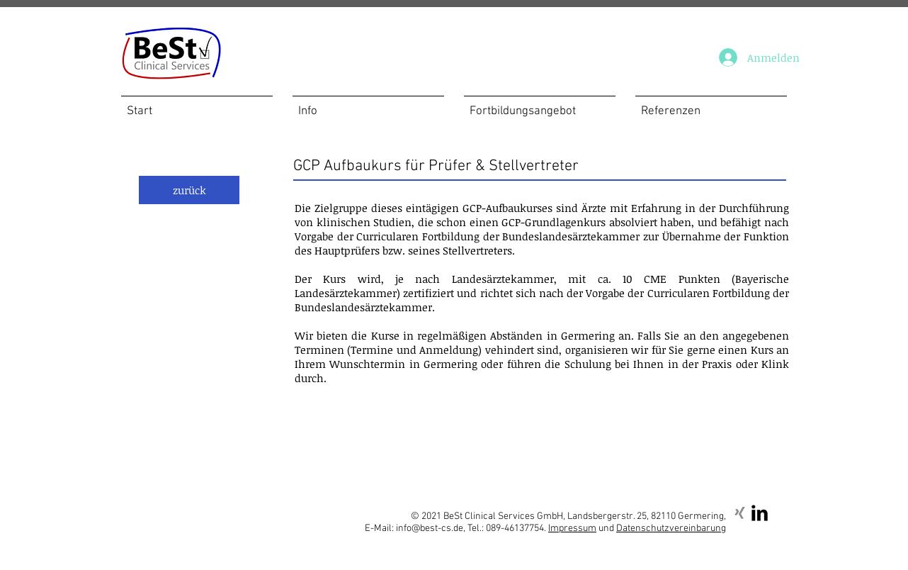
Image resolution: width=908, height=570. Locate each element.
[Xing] (740, 513)
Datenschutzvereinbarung (671, 528)
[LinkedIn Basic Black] (759, 513)
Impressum (572, 528)
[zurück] (189, 190)
